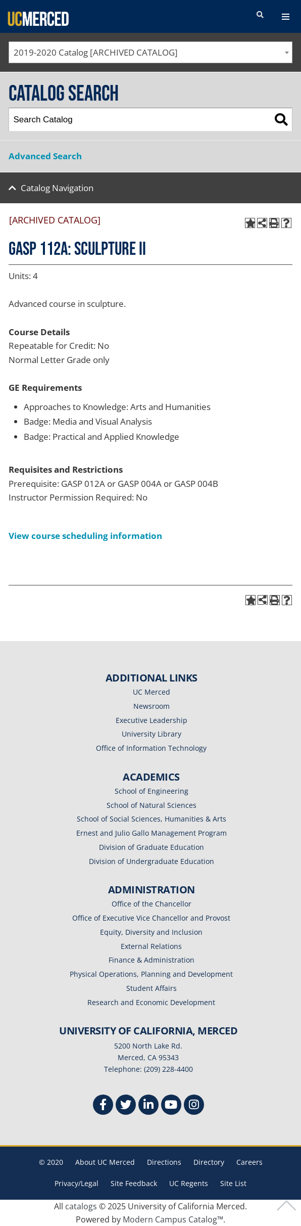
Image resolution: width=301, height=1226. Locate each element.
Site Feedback (134, 1183)
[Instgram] (194, 1106)
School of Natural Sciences (151, 805)
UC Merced (151, 692)
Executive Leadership (151, 720)
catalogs (81, 1206)
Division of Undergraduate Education (151, 861)
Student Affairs (151, 988)
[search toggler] (260, 15)
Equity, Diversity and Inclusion (151, 932)
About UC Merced (105, 1162)
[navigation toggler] (285, 16)
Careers (249, 1162)
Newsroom (151, 706)
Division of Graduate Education (151, 847)
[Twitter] (125, 1106)
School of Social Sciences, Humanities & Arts (151, 819)
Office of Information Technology (151, 748)
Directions (164, 1162)
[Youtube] (171, 1106)
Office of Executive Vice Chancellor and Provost (151, 918)
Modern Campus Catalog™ (173, 1219)
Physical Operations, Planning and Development (151, 974)
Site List (233, 1183)
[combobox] (150, 52)
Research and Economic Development (151, 1002)
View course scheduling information (85, 535)
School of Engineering (151, 791)
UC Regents (188, 1183)
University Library (151, 734)
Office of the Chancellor (151, 904)
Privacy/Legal (76, 1183)
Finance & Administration (151, 960)
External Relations (151, 946)
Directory (208, 1162)
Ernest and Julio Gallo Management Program (151, 833)
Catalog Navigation (57, 188)
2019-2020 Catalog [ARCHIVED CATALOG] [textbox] (96, 52)
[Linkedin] (148, 1106)
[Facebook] (103, 1106)
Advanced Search (45, 156)
